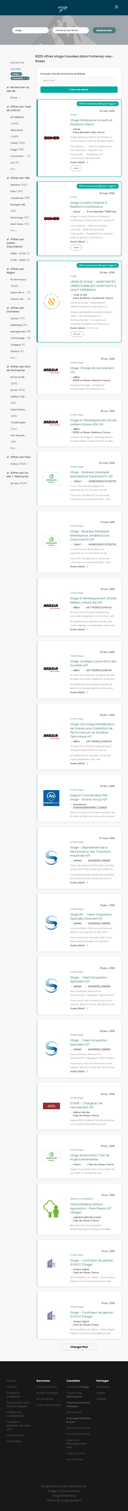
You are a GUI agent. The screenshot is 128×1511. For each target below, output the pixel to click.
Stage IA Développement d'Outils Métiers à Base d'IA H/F (93, 600)
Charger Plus (79, 1347)
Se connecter (45, 1399)
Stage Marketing (64, 1496)
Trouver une (74, 1394)
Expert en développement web (76, 1443)
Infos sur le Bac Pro (78, 1428)
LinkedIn (101, 1399)
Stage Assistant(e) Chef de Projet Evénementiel (89, 1157)
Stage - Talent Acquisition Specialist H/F (88, 979)
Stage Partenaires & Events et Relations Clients (91, 122)
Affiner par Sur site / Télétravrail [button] (18, 474)
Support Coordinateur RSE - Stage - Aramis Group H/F (90, 797)
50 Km (14, 97)
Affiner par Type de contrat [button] (19, 108)
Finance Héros (15, 1435)
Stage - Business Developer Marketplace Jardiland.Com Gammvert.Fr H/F (90, 535)
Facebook (102, 1387)
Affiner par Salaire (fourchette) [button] (15, 243)
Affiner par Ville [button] (20, 178)
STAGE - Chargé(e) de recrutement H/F (86, 1105)
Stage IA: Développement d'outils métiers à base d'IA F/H (93, 422)
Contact (12, 1387)
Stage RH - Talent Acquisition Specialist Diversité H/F (91, 916)
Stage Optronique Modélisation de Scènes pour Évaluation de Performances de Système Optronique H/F (92, 730)
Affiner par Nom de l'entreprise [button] (18, 368)
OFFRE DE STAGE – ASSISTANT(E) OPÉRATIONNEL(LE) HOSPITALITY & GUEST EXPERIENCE (93, 286)
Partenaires (14, 1441)
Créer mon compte (49, 1405)
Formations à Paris (78, 1434)
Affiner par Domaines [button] (15, 309)
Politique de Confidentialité (16, 1414)
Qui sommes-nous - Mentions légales (19, 1404)
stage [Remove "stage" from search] (15, 74)
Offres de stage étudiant (64, 1500)
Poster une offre (47, 1387)
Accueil (11, 1381)
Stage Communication (64, 1491)
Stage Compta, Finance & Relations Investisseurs (88, 205)
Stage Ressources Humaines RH (64, 1486)
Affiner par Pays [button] (20, 457)
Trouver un (77, 1387)
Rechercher (104, 30)
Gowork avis (74, 1412)
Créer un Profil (75, 1453)
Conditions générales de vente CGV (19, 1425)
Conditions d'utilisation (13, 1394)
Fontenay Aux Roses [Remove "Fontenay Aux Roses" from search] (21, 78)
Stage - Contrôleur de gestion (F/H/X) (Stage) (91, 1262)
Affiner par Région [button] (15, 270)
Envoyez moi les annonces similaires (62, 74)
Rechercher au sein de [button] (18, 89)
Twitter (100, 1393)
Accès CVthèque (47, 1393)
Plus (13, 169)
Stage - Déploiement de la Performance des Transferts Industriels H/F (90, 851)
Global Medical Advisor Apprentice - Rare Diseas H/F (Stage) (90, 1208)
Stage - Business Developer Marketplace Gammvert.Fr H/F (91, 474)
